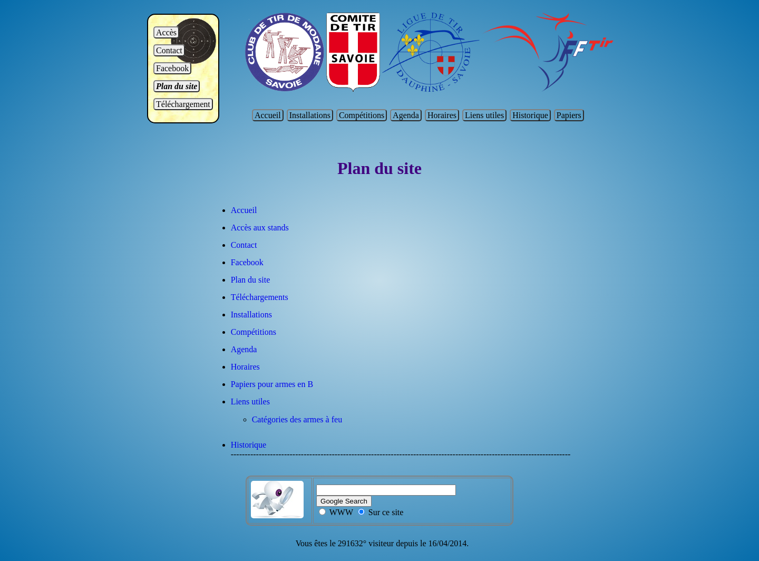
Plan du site (176, 86)
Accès (166, 32)
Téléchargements (259, 297)
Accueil (268, 115)
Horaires (441, 115)
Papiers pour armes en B (272, 384)
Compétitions (361, 115)
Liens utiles (484, 115)
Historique (530, 115)
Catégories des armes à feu (297, 419)
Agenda (406, 115)
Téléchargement (183, 104)
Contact (169, 50)
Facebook (172, 68)
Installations (309, 115)
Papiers (569, 115)
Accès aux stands (260, 227)
